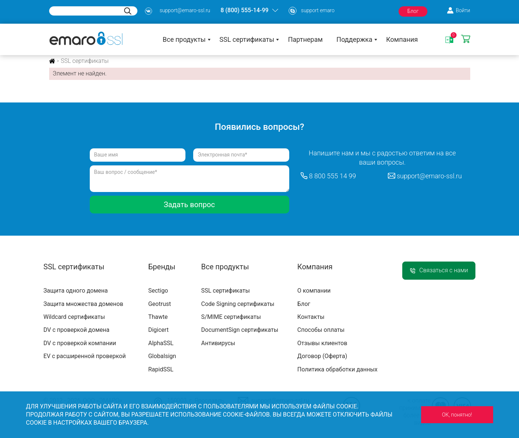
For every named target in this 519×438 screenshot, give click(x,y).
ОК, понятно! (457, 415)
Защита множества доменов (83, 303)
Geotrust (159, 303)
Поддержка (354, 39)
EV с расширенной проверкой (85, 356)
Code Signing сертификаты (237, 303)
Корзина (465, 39)
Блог (413, 11)
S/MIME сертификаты (231, 316)
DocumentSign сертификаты (240, 329)
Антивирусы (218, 343)
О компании (314, 290)
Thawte (158, 316)
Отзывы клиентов (322, 343)
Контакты (310, 316)
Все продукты (184, 39)
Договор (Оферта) (322, 356)
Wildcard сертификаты (74, 316)
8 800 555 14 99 (332, 176)
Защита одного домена (76, 290)
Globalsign (162, 356)
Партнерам (305, 39)
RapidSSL (160, 369)
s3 (148, 11)
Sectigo (158, 290)
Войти (463, 10)
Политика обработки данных (337, 369)
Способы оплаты (321, 329)
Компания (402, 39)
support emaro (318, 10)
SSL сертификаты (246, 39)
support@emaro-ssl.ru (185, 10)
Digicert (158, 329)
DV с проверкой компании (80, 343)
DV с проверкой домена (77, 329)
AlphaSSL (160, 343)
